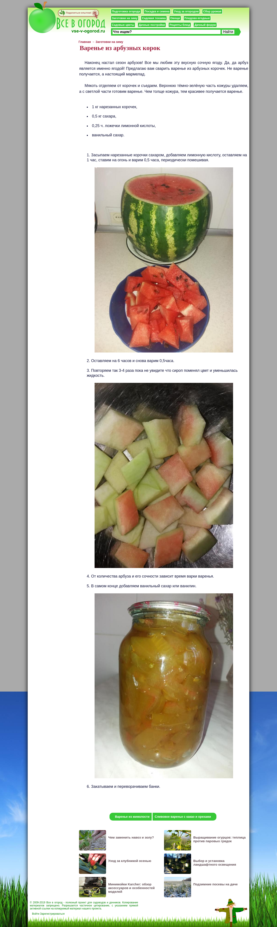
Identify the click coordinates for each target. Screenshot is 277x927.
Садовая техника (154, 18)
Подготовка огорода (126, 11)
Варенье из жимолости (132, 816)
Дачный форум (205, 24)
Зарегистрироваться (52, 913)
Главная (85, 42)
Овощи (175, 18)
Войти (35, 913)
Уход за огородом (186, 11)
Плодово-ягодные (197, 18)
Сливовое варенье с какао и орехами (183, 816)
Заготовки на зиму (124, 18)
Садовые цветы (123, 24)
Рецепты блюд (179, 24)
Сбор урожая (212, 11)
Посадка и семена (157, 11)
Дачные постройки (152, 24)
